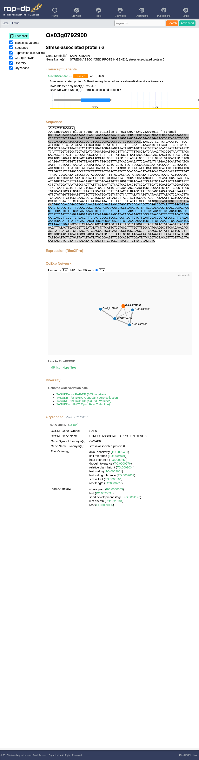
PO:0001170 (132, 497)
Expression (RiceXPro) (30, 53)
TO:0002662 (126, 475)
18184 (73, 424)
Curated (80, 76)
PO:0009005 (104, 505)
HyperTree (69, 367)
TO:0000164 (113, 479)
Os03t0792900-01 (60, 75)
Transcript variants (27, 42)
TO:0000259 (118, 459)
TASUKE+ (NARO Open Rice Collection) (83, 404)
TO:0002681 (114, 471)
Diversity (20, 63)
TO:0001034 (125, 467)
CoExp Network (25, 57)
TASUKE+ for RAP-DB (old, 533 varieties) (83, 401)
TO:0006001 (117, 456)
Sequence (21, 47)
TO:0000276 (122, 463)
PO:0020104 (114, 501)
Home (5, 23)
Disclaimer (184, 755)
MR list (55, 367)
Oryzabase (22, 68)
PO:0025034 (104, 493)
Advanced (187, 23)
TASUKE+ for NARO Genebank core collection (87, 397)
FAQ (195, 755)
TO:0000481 (120, 452)
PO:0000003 (114, 489)
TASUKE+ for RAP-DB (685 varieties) (81, 394)
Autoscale (184, 275)
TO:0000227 (113, 483)
